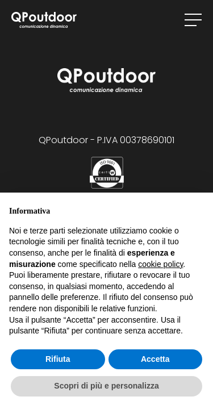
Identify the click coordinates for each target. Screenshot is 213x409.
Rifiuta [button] (57, 359)
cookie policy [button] (160, 264)
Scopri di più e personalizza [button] (106, 385)
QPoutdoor (44, 20)
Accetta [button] (155, 359)
